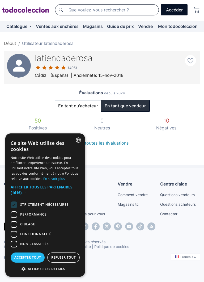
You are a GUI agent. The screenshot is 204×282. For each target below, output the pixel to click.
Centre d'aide (173, 184)
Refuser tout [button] (63, 257)
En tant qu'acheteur (78, 105)
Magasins (93, 26)
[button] (45, 189)
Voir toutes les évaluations (102, 143)
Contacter (168, 214)
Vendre (145, 26)
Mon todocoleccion (178, 26)
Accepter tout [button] (27, 257)
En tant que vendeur (125, 105)
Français (185, 257)
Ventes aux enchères (57, 26)
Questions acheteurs (178, 204)
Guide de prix (120, 26)
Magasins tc (128, 204)
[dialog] (45, 205)
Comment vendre (133, 194)
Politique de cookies (111, 246)
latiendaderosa (64, 58)
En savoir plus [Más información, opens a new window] (54, 178)
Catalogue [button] (17, 26)
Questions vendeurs (177, 194)
